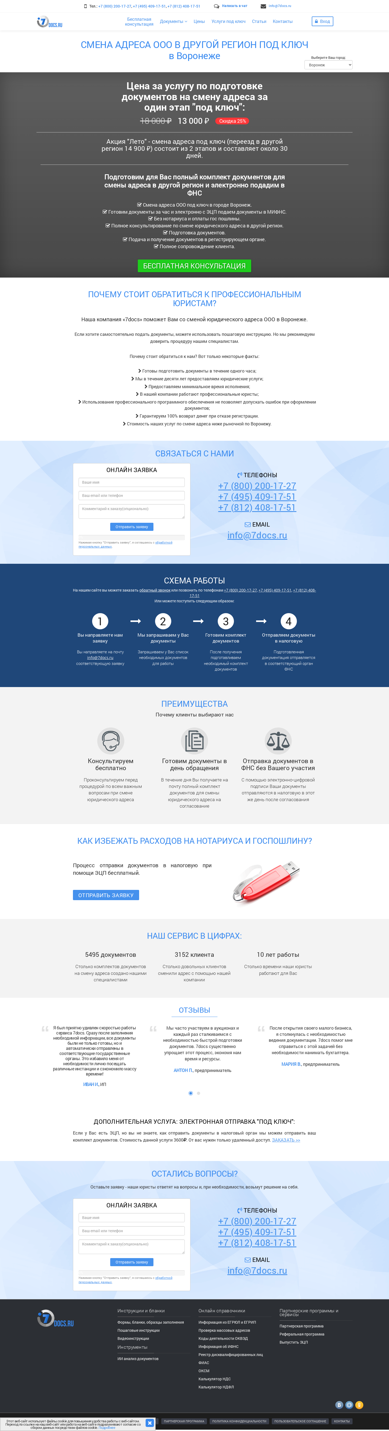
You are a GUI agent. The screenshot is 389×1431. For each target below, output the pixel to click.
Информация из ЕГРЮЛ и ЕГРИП (227, 1322)
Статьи (259, 21)
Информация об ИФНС (219, 1346)
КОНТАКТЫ (342, 1421)
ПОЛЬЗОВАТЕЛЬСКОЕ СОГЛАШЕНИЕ (300, 1421)
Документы (173, 21)
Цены (199, 21)
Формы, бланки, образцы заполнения (151, 1322)
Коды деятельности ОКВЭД (223, 1338)
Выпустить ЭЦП (294, 1342)
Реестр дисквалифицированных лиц (231, 1354)
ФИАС (204, 1362)
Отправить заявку (106, 895)
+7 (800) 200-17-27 (114, 6)
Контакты (283, 21)
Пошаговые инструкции (139, 1330)
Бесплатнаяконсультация (139, 21)
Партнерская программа (302, 1325)
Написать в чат (234, 6)
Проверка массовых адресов (224, 1330)
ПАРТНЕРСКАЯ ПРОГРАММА (184, 1421)
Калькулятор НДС (215, 1378)
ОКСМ (204, 1370)
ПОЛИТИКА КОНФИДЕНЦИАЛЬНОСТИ (239, 1421)
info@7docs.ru (280, 6)
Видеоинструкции (133, 1338)
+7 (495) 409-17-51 (149, 6)
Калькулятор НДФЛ (216, 1386)
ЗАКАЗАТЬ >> (286, 1140)
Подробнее (107, 1427)
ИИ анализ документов (138, 1358)
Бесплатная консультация (194, 265)
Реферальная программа (302, 1334)
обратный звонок (154, 590)
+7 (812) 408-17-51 (183, 6)
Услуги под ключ (229, 21)
